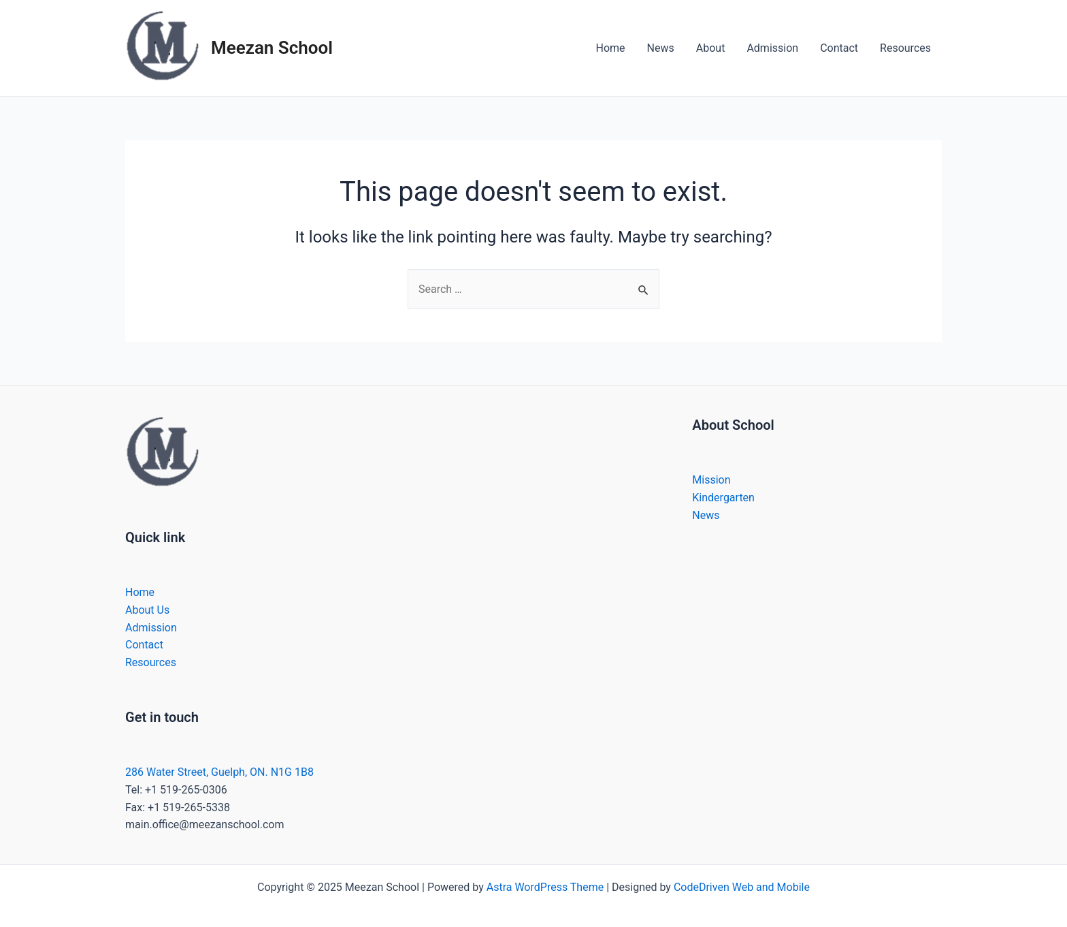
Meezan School (272, 47)
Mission (711, 479)
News (660, 48)
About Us (147, 609)
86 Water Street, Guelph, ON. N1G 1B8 (222, 772)
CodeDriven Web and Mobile (742, 887)
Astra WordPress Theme (545, 887)
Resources (905, 48)
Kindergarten (723, 497)
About (710, 48)
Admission (772, 48)
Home (610, 48)
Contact (839, 48)
